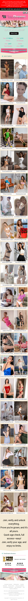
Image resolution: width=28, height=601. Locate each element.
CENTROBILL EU (18, 593)
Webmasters (16, 584)
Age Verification (18, 587)
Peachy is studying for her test (7, 308)
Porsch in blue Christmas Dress (7, 376)
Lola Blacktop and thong (21, 125)
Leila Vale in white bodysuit (7, 125)
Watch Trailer (14, 33)
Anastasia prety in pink (21, 194)
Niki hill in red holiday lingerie (21, 399)
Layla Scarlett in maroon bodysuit (8, 102)
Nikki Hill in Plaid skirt (7, 467)
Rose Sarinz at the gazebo (21, 490)
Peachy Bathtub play (20, 102)
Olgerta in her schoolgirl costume (8, 513)
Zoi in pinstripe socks (7, 285)
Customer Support (8, 584)
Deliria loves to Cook (20, 513)
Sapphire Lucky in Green (7, 148)
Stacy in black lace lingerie (21, 467)
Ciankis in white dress (21, 171)
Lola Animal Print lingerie (20, 444)
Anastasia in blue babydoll (7, 444)
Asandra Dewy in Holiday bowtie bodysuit (10, 399)
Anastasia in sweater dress (21, 422)
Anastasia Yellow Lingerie (7, 80)
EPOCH (10, 593)
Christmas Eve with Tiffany (7, 353)
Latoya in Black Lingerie (7, 262)
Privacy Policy (11, 585)
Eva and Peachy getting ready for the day (10, 422)
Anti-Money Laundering (8, 587)
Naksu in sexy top (7, 490)
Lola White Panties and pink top (21, 308)
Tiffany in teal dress (7, 194)
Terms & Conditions (20, 585)
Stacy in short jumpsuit (21, 148)
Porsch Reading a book (7, 171)
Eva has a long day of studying (20, 80)
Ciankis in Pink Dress (7, 330)
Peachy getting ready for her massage (9, 216)
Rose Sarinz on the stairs (20, 262)
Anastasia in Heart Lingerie (7, 239)
